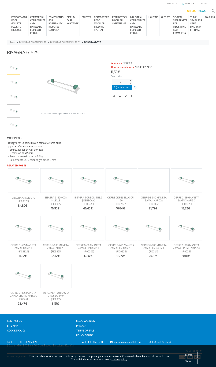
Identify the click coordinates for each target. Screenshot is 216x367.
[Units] (120, 82)
